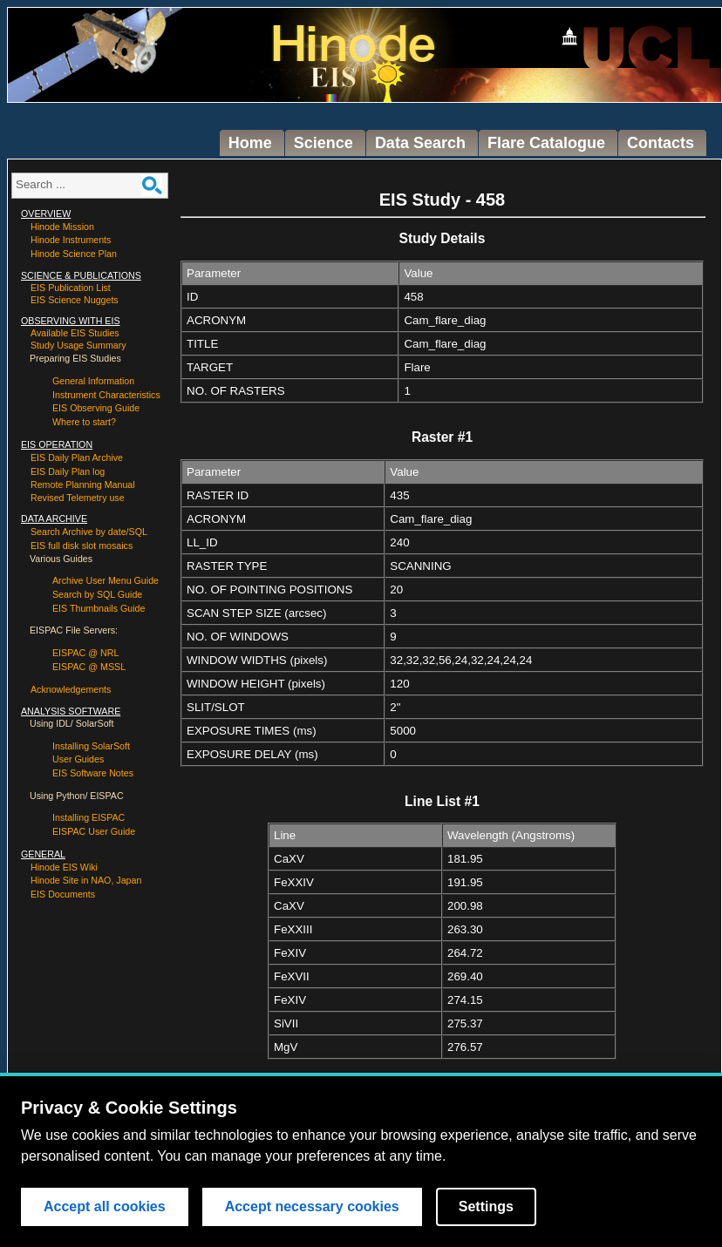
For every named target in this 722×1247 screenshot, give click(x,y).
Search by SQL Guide (97, 594)
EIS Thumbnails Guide (98, 608)
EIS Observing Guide (96, 408)
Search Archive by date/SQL (89, 531)
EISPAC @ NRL (85, 652)
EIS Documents (63, 894)
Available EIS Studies (75, 333)
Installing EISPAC (88, 817)
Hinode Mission (62, 226)
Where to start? (84, 422)
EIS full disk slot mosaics (82, 545)
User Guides (78, 759)
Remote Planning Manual (83, 484)
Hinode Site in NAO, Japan (86, 880)
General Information (93, 381)
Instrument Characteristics (106, 395)
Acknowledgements (71, 689)
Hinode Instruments (71, 239)
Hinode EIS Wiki (64, 867)
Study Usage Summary (78, 345)
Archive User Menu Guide (105, 580)
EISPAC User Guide (93, 831)
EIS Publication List (71, 287)
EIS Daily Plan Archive (77, 457)
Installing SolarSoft (91, 746)
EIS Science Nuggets (75, 300)
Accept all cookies (105, 1207)
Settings (486, 1207)
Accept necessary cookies (312, 1207)
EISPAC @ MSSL (89, 666)
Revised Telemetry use (78, 497)
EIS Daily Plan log (68, 471)
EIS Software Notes (92, 773)
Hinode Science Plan (74, 253)
